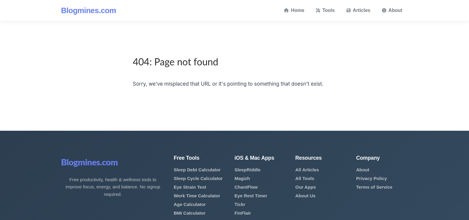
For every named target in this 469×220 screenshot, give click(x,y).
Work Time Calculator (197, 195)
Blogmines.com (88, 10)
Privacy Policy (371, 178)
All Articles (307, 169)
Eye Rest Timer (250, 195)
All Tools (304, 178)
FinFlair (242, 213)
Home (294, 10)
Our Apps (305, 187)
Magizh (242, 178)
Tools (325, 10)
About (392, 10)
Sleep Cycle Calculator (198, 178)
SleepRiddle (247, 169)
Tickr (239, 204)
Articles (358, 10)
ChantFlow (246, 187)
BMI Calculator (189, 213)
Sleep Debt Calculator (197, 169)
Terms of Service (374, 187)
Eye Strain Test (190, 187)
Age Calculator (190, 204)
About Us (305, 195)
